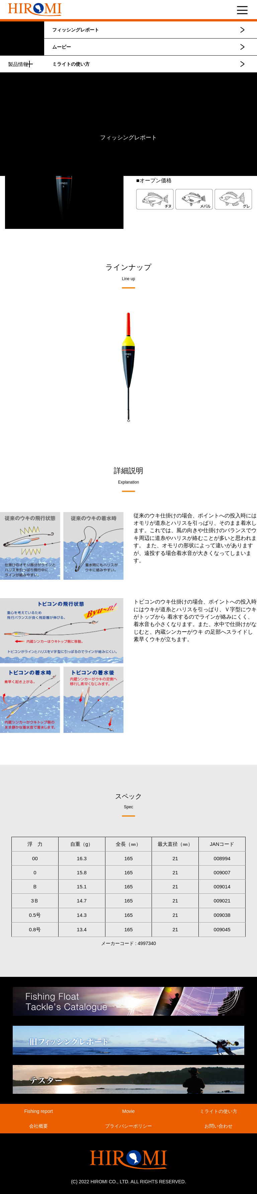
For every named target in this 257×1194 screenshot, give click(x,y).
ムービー (61, 47)
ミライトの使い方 (71, 64)
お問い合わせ (218, 1126)
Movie (128, 1111)
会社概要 (38, 1126)
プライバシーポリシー (128, 1126)
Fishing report (38, 1111)
